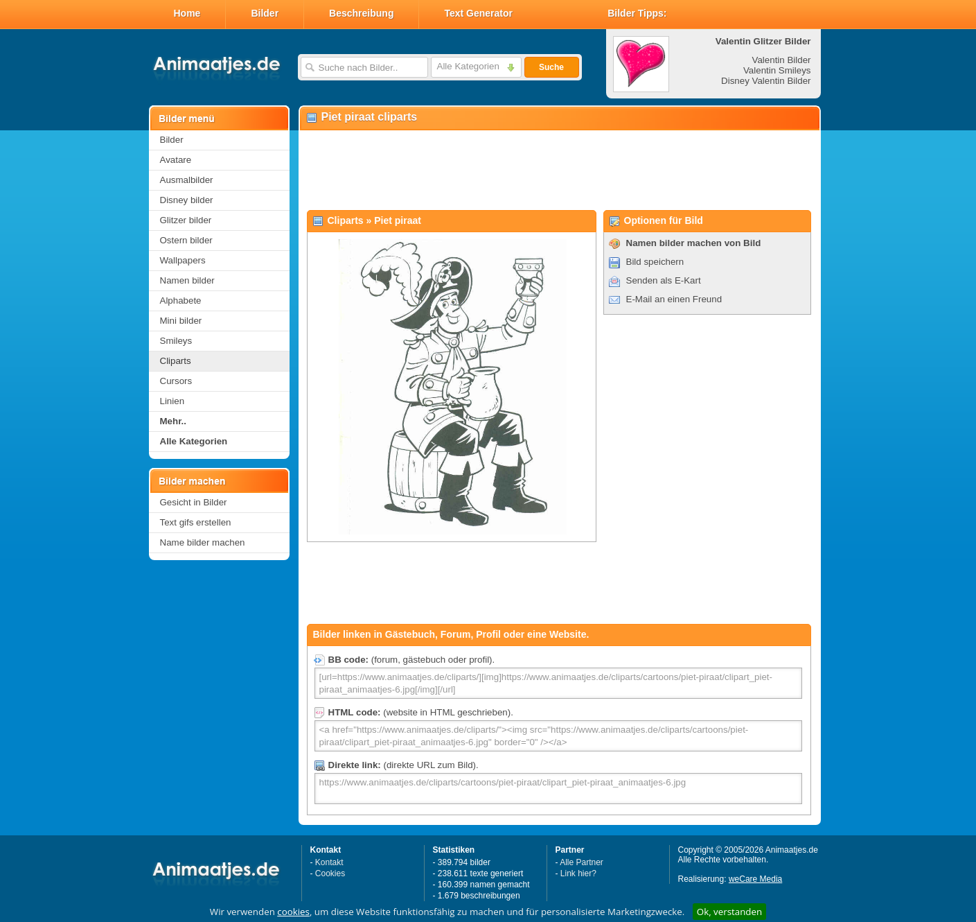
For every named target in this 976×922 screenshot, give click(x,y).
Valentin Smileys (777, 70)
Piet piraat (397, 220)
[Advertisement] (559, 170)
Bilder (264, 13)
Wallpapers (183, 260)
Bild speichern (655, 261)
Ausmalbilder (186, 180)
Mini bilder (181, 320)
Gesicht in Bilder (193, 502)
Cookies (330, 873)
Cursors (176, 381)
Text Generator (478, 13)
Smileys (176, 341)
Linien (172, 401)
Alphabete (181, 300)
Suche (551, 67)
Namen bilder (187, 280)
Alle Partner (581, 862)
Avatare (176, 160)
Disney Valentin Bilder (765, 81)
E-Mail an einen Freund (674, 299)
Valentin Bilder (781, 60)
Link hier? (578, 873)
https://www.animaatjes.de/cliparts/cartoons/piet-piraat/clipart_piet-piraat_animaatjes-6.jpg (558, 788)
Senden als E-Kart (663, 280)
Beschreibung (361, 13)
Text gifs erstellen (195, 522)
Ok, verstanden (729, 911)
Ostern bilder (186, 240)
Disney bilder (186, 200)
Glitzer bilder (186, 220)
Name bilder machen (202, 542)
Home (187, 13)
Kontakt (329, 862)
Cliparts (175, 361)
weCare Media (755, 879)
